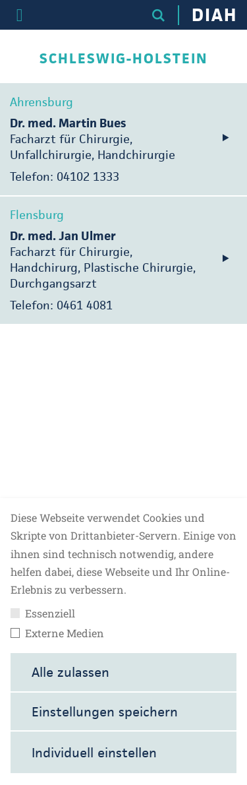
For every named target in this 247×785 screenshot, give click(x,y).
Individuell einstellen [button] (94, 752)
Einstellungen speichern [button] (105, 711)
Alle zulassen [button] (70, 672)
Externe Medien (57, 633)
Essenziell (43, 613)
